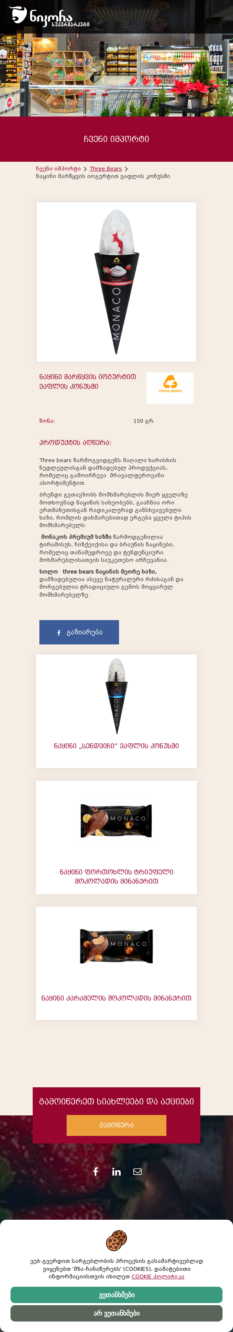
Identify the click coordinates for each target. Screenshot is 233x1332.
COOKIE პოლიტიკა (158, 1276)
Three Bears (106, 169)
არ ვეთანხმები (116, 1313)
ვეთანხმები (117, 1294)
